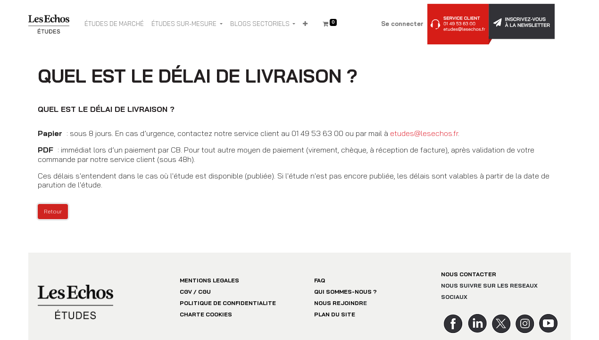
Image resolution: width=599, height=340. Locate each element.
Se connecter (402, 23)
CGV (186, 291)
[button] (305, 24)
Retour (53, 211)
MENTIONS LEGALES (209, 280)
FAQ (319, 280)
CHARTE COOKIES (206, 314)
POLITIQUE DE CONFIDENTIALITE (228, 302)
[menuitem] (114, 24)
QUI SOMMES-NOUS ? (345, 291)
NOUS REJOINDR (338, 302)
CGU (204, 291)
